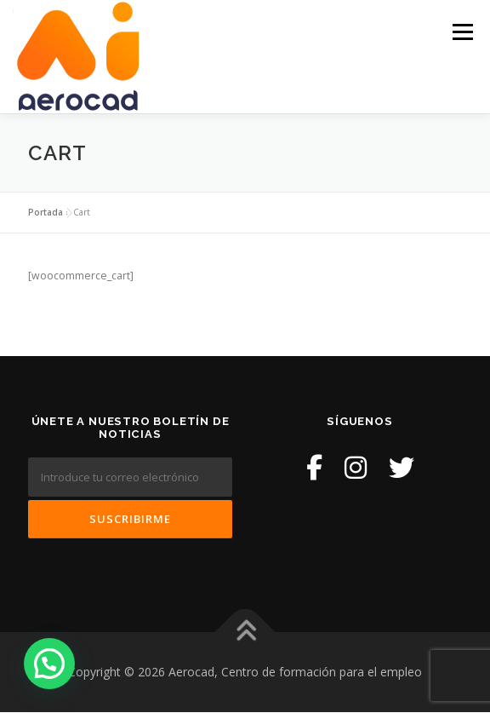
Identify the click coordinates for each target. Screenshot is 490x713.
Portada (45, 212)
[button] (49, 663)
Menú (461, 32)
